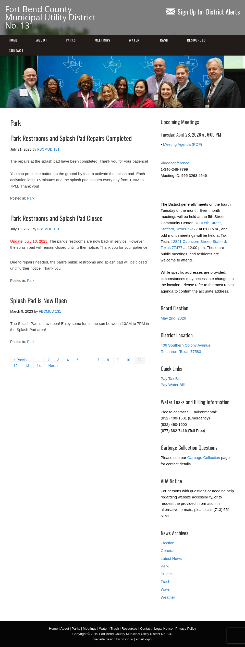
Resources (196, 40)
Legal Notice (163, 628)
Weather (168, 597)
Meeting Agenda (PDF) (182, 144)
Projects (168, 574)
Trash (163, 40)
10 (128, 360)
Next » (53, 366)
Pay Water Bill (173, 384)
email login (144, 639)
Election (167, 543)
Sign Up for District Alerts (203, 11)
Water (134, 40)
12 (16, 366)
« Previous (22, 360)
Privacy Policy (185, 628)
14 (39, 366)
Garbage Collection (203, 457)
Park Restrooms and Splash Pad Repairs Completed (71, 138)
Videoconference (175, 163)
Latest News (171, 558)
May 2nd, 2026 (173, 318)
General (167, 550)
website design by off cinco (113, 639)
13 (27, 366)
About (41, 40)
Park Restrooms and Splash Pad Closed (56, 218)
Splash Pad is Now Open (38, 300)
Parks (71, 40)
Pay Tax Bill (170, 378)
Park (30, 198)
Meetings (102, 40)
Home (13, 40)
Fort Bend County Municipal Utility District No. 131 (50, 17)
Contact (16, 50)
